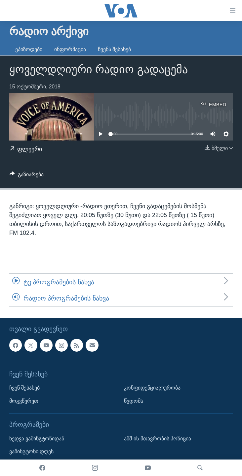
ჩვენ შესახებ (24, 388)
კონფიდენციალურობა (152, 388)
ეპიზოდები (28, 49)
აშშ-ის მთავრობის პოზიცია (157, 438)
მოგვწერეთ (23, 400)
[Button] (27, 176)
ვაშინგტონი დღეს (31, 451)
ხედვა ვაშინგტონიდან (36, 438)
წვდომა (133, 400)
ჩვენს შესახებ (114, 49)
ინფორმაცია (70, 49)
